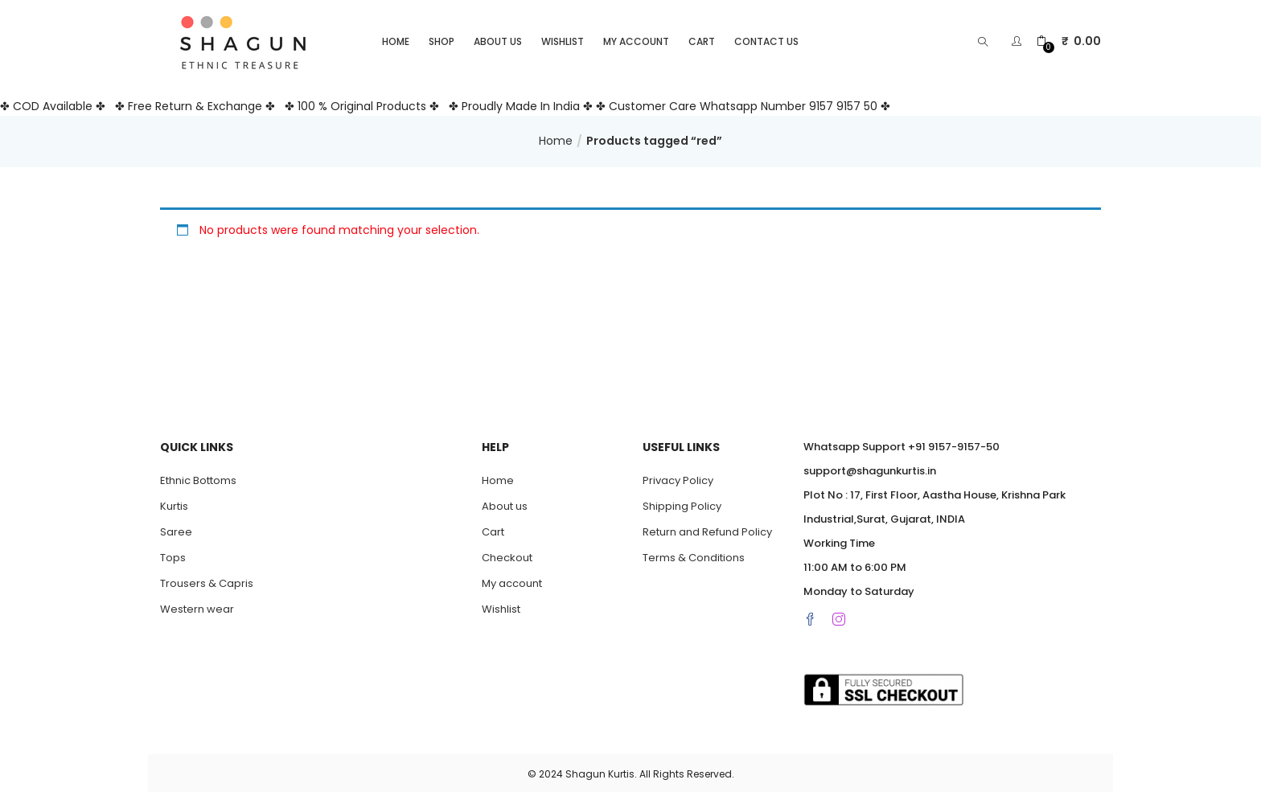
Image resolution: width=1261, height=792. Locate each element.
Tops (173, 555)
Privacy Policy (678, 478)
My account (636, 39)
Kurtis (174, 503)
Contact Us (766, 39)
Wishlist (562, 39)
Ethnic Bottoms (198, 478)
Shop (441, 39)
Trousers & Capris (206, 581)
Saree (176, 529)
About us (498, 39)
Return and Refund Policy (707, 529)
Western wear (197, 606)
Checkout (507, 555)
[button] (1069, 39)
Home (395, 39)
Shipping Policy (682, 503)
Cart (701, 39)
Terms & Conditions (694, 555)
